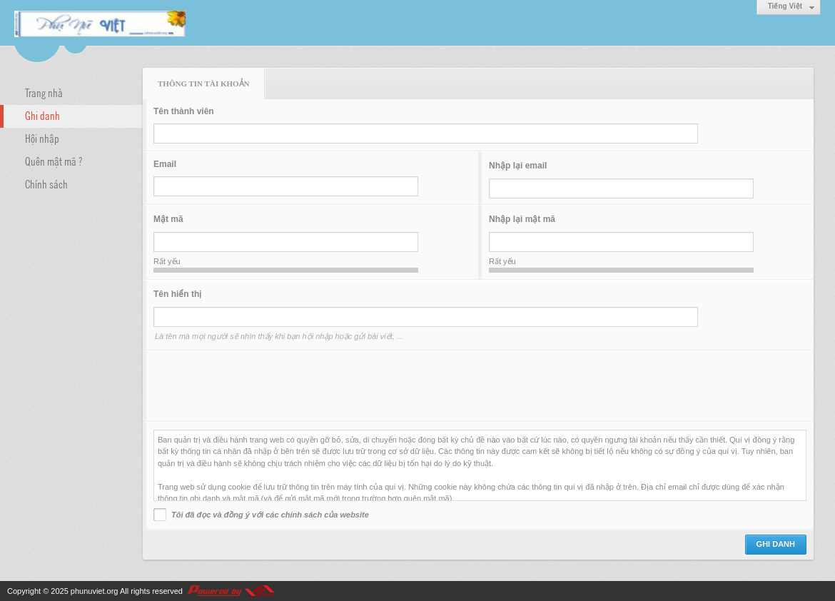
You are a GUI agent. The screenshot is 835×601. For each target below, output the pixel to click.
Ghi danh (42, 115)
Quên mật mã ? (53, 160)
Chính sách (46, 183)
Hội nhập (42, 138)
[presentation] (261, 386)
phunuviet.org (94, 591)
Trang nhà (44, 92)
